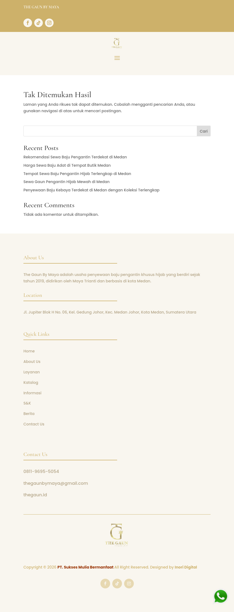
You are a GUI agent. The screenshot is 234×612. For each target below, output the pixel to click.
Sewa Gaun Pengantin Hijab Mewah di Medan (66, 181)
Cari (204, 131)
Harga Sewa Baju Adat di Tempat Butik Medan (67, 165)
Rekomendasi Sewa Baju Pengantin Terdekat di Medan (75, 157)
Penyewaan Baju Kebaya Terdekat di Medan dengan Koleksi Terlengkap (91, 190)
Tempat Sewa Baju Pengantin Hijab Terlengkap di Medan (77, 173)
